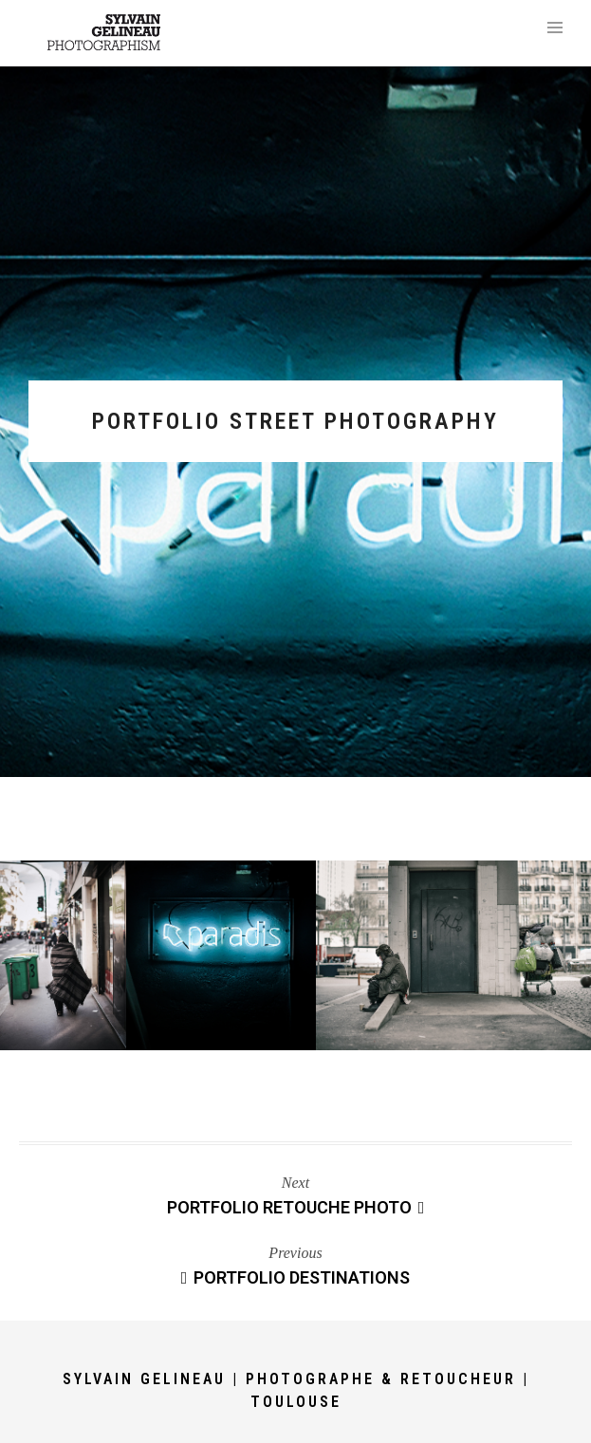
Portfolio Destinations (296, 1277)
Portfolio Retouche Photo (296, 1207)
